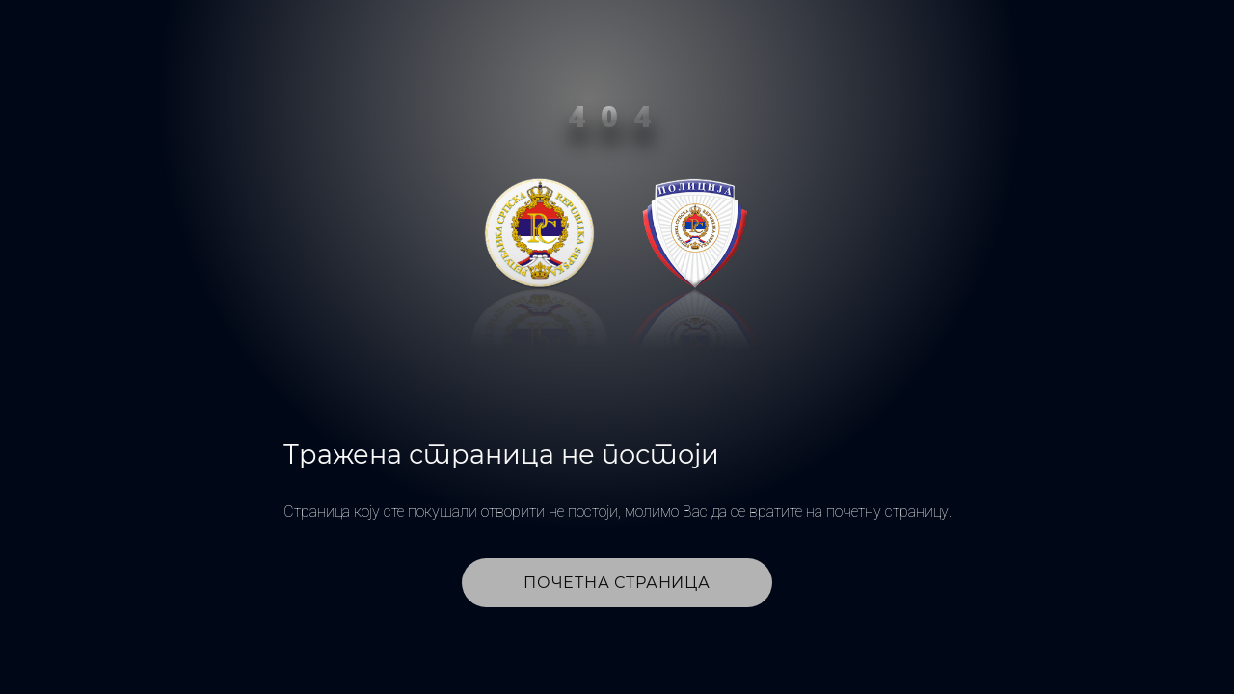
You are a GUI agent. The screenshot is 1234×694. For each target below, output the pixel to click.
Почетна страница (617, 583)
